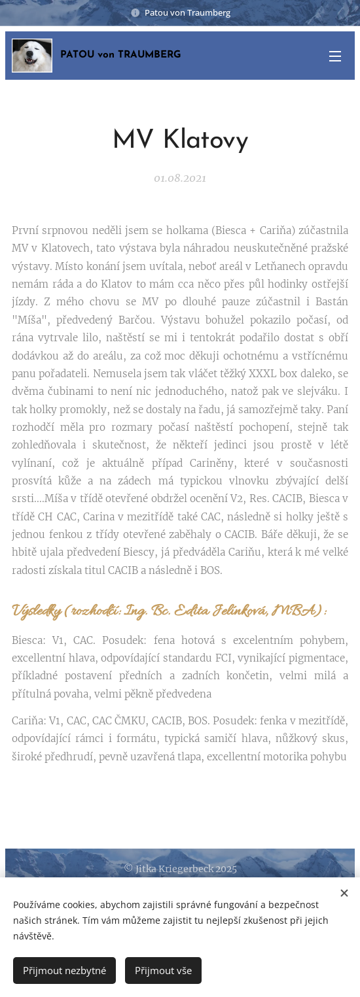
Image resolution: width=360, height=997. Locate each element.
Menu (335, 56)
